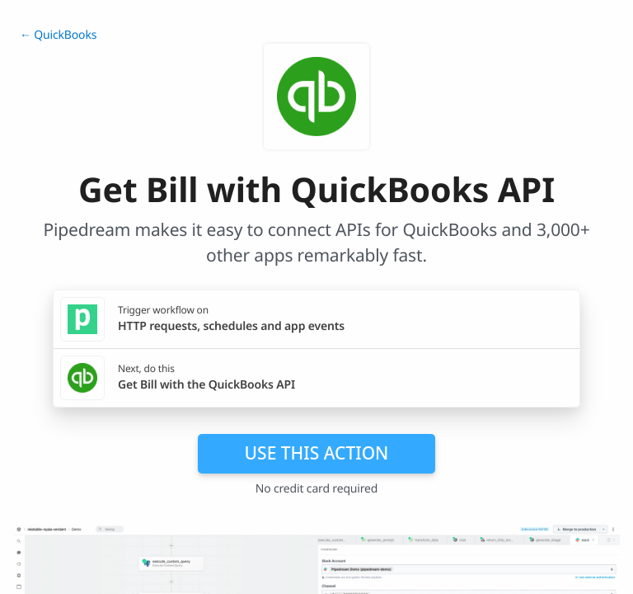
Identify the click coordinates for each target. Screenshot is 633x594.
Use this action (317, 452)
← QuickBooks (58, 35)
